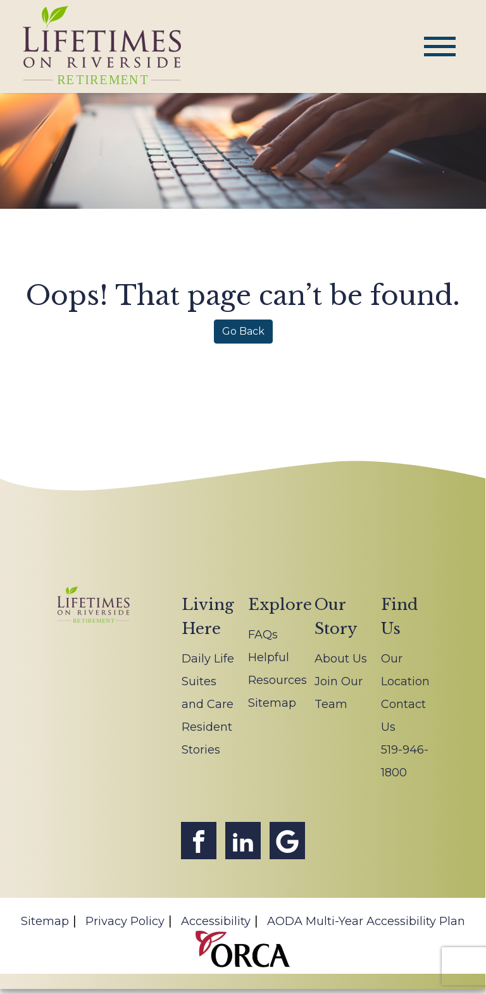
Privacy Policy (125, 921)
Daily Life (208, 659)
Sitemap (272, 703)
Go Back (243, 331)
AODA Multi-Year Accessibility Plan (366, 921)
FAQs (263, 635)
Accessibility (216, 921)
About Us (341, 659)
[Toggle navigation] (439, 46)
